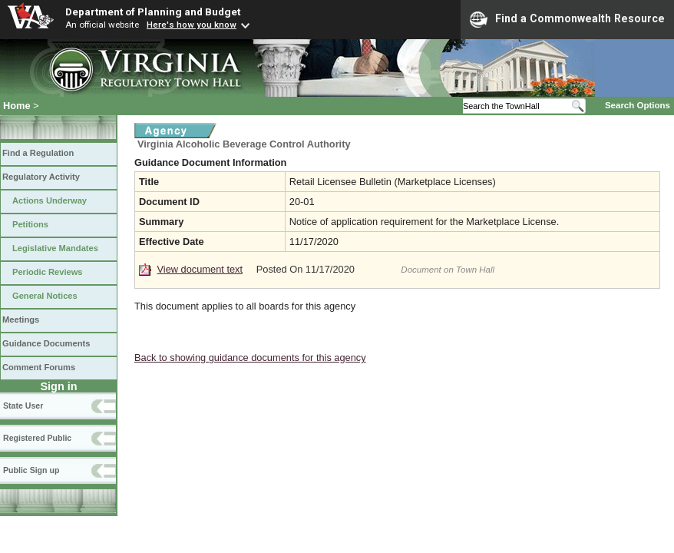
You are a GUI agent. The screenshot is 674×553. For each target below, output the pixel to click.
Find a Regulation (38, 152)
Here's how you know (191, 24)
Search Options (637, 105)
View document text (200, 269)
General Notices (45, 295)
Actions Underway (49, 200)
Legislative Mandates (55, 248)
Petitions (30, 224)
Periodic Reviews (47, 271)
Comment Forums (38, 367)
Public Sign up (31, 470)
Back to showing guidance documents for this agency (250, 357)
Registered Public (37, 437)
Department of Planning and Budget (152, 11)
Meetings (20, 319)
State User (23, 405)
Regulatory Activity (41, 176)
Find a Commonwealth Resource (567, 19)
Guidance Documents (46, 343)
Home (17, 105)
